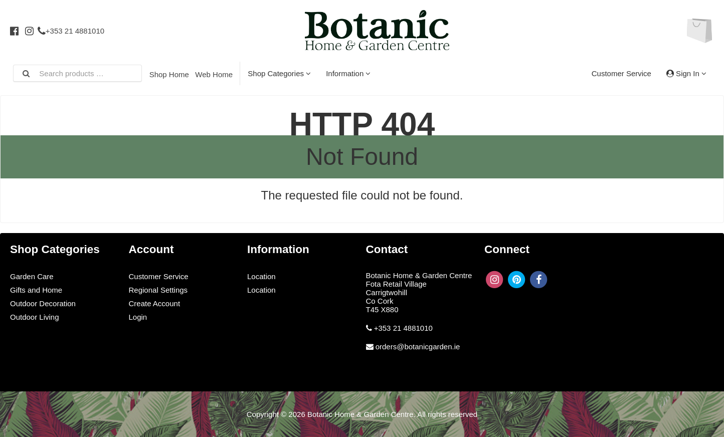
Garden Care (32, 276)
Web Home (214, 74)
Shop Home (169, 74)
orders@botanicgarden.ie (418, 346)
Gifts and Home (36, 290)
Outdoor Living (34, 317)
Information (348, 73)
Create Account (154, 303)
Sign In (686, 73)
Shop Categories (279, 73)
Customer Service (621, 73)
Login (138, 317)
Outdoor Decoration (43, 303)
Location (261, 276)
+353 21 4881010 (71, 31)
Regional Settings (158, 290)
